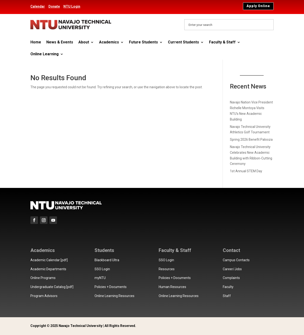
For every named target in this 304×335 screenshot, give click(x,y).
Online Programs (43, 278)
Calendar (37, 6)
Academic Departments (48, 269)
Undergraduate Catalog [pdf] (51, 287)
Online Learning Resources (114, 296)
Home (35, 42)
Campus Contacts (236, 260)
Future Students (143, 42)
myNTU (100, 278)
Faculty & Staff (222, 42)
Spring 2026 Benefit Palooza (251, 139)
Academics (109, 42)
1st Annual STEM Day (246, 171)
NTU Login (71, 6)
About (83, 42)
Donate (54, 6)
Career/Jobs (232, 269)
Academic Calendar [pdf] (49, 260)
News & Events (59, 42)
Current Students (183, 42)
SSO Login (102, 269)
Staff (227, 296)
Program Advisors (43, 296)
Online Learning (44, 54)
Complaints (231, 278)
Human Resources (172, 287)
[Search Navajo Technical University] (229, 24)
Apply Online (258, 6)
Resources (167, 269)
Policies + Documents (111, 287)
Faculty (228, 287)
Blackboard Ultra (107, 260)
